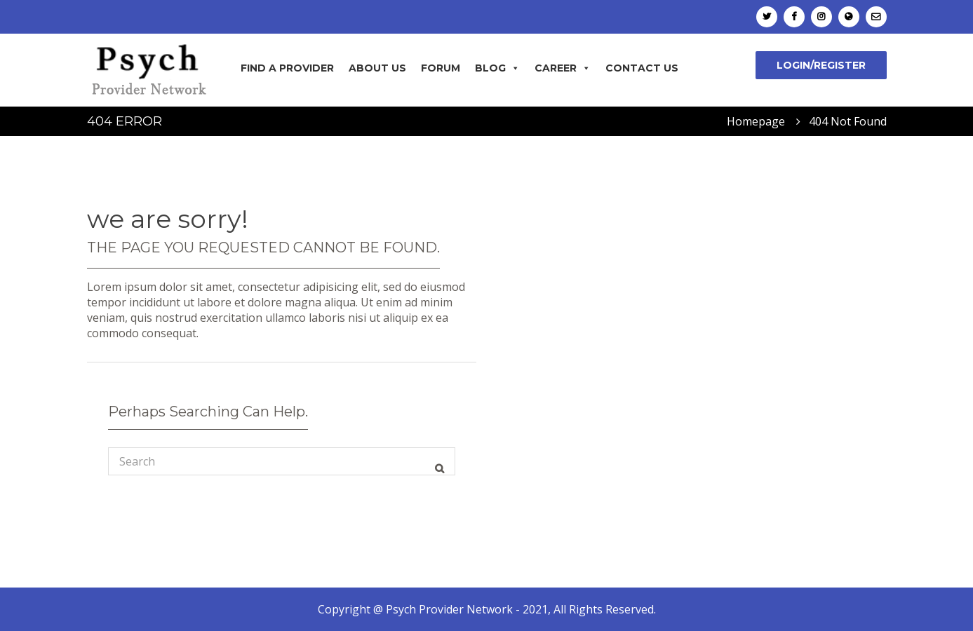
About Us (377, 68)
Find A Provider (287, 68)
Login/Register (821, 65)
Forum (440, 68)
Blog (497, 68)
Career (563, 68)
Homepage (756, 121)
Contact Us (641, 68)
